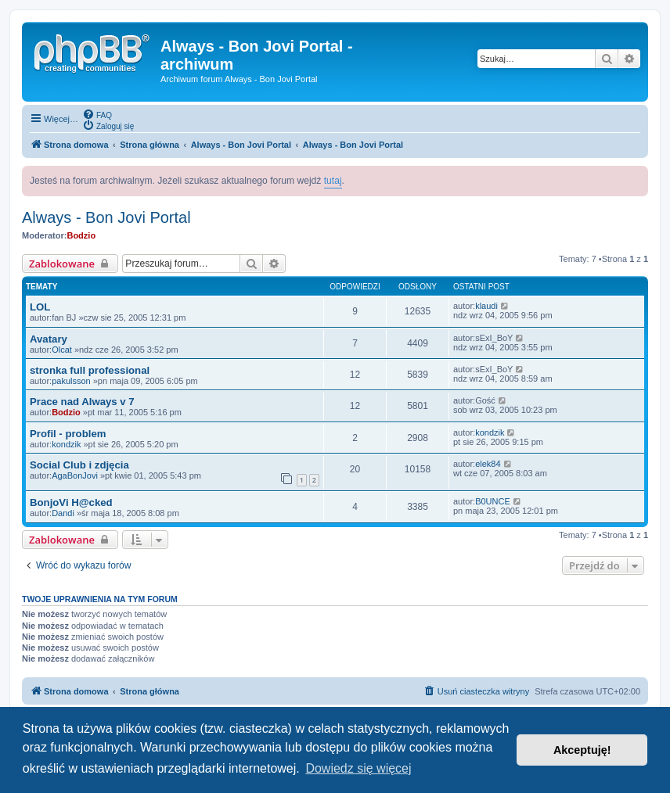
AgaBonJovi (75, 475)
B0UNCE (492, 501)
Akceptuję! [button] (582, 750)
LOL (40, 307)
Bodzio (81, 235)
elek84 (487, 463)
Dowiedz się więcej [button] (358, 768)
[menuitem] (97, 114)
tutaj (333, 180)
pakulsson (71, 381)
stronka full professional (89, 370)
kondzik (66, 444)
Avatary (48, 339)
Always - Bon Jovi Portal (106, 217)
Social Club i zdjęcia (79, 465)
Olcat (62, 349)
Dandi (63, 513)
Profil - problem (68, 434)
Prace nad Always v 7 (82, 401)
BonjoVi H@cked (71, 502)
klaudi (486, 305)
